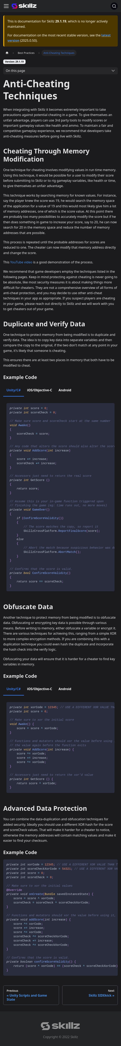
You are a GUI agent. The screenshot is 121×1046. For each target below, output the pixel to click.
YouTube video (21, 262)
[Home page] (7, 53)
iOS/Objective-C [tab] (39, 390)
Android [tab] (65, 390)
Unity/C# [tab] (13, 390)
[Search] (114, 6)
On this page (15, 70)
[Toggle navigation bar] (6, 6)
